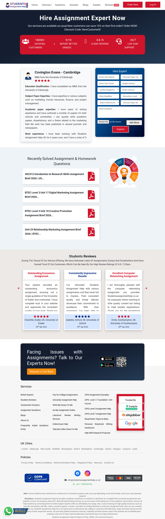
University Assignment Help (65, 400)
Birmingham (66, 449)
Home (35, 5)
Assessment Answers (30, 405)
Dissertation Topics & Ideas (96, 419)
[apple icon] (107, 358)
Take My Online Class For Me (65, 429)
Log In (153, 4)
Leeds (134, 449)
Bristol (77, 449)
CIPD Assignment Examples (97, 395)
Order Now (132, 4)
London (24, 449)
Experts (96, 5)
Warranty (98, 463)
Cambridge (98, 449)
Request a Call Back (41, 371)
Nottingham (86, 449)
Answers (74, 5)
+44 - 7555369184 (82, 484)
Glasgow (117, 449)
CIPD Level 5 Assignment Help (98, 409)
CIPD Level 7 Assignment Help (98, 414)
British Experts (27, 395)
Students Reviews (28, 400)
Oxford (108, 449)
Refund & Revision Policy (65, 463)
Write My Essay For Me (63, 405)
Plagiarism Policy (84, 463)
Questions (60, 5)
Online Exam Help (60, 424)
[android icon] (107, 365)
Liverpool (126, 449)
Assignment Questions (31, 410)
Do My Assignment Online (64, 410)
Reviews (112, 5)
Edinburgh (34, 449)
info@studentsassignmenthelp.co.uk (82, 480)
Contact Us (109, 463)
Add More (134, 122)
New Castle (45, 449)
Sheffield (56, 449)
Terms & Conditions (43, 463)
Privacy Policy (27, 463)
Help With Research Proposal (97, 433)
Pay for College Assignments (65, 395)
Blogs (85, 5)
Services (46, 5)
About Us (25, 420)
